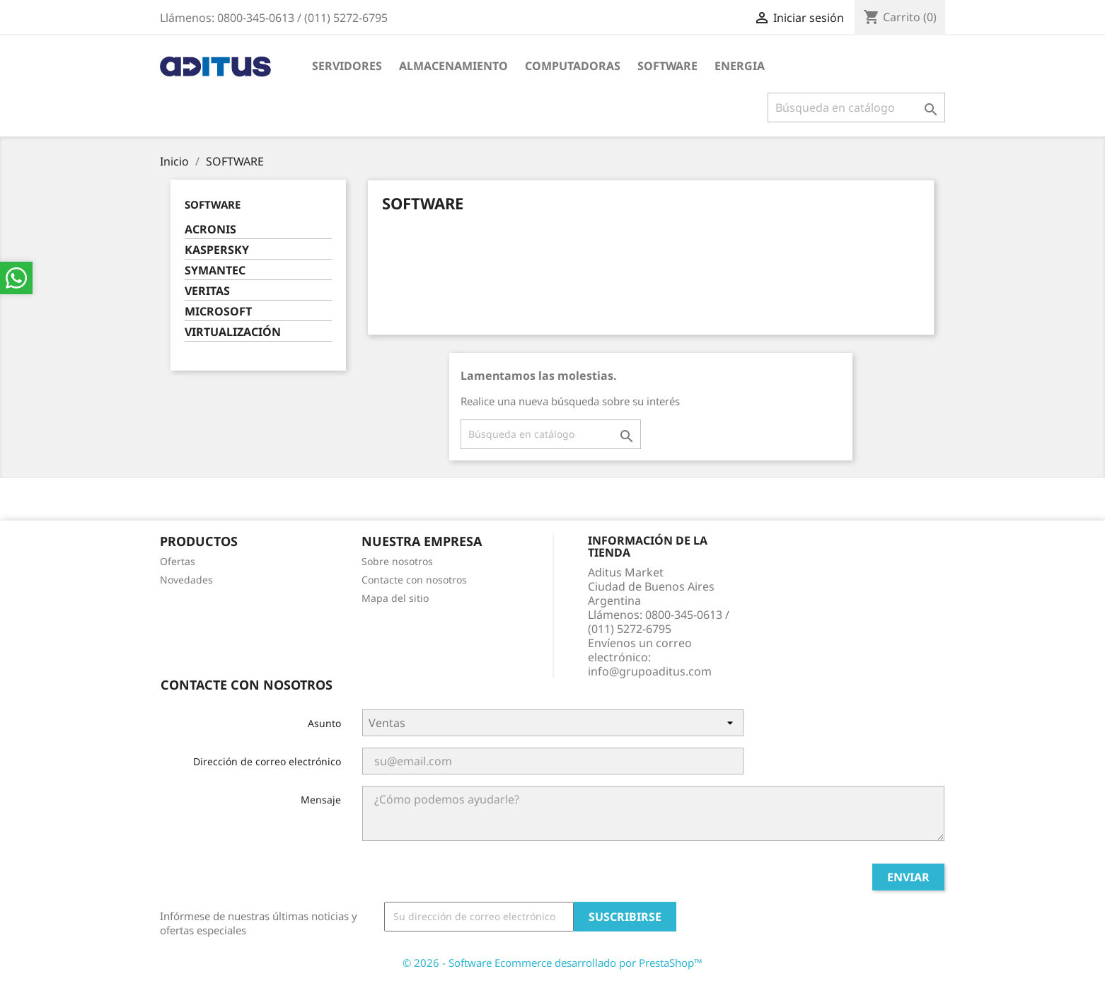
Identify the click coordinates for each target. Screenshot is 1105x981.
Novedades (186, 579)
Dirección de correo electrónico (267, 761)
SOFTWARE (667, 66)
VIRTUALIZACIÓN (233, 332)
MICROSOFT (218, 311)
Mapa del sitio (395, 598)
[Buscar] (856, 107)
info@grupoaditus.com (650, 671)
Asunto (324, 723)
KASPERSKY (217, 250)
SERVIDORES (347, 66)
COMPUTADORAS (572, 66)
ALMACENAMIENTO (453, 66)
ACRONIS (210, 229)
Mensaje (321, 799)
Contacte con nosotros (414, 579)
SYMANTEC (215, 270)
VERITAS (207, 291)
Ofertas (177, 561)
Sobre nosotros (397, 561)
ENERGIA (740, 66)
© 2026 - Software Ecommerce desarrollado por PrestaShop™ (552, 963)
